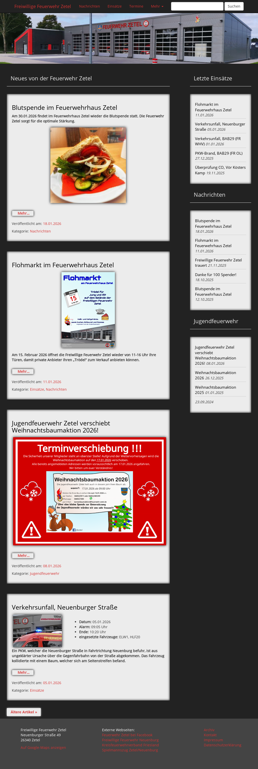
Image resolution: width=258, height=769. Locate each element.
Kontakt (210, 734)
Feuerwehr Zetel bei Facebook (127, 734)
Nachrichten (89, 6)
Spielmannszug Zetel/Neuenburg (130, 750)
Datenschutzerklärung (222, 745)
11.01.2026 (52, 381)
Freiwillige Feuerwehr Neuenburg (130, 740)
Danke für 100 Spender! (215, 274)
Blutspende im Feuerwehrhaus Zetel (64, 107)
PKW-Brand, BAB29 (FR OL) (218, 153)
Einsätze (115, 6)
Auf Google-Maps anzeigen (43, 747)
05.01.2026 (52, 682)
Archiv (209, 729)
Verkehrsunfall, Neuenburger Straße (64, 607)
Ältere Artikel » (24, 712)
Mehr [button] (157, 6)
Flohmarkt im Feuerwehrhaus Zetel (63, 264)
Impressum (213, 740)
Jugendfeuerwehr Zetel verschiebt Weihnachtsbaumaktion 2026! (61, 426)
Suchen (234, 6)
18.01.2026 (52, 223)
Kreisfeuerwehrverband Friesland (130, 745)
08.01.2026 (52, 565)
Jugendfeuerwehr (44, 573)
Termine (136, 6)
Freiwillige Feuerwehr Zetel (42, 6)
